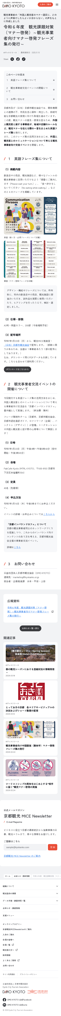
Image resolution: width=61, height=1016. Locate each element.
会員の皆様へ (8, 939)
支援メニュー (8, 915)
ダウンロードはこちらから (17, 369)
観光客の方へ (8, 950)
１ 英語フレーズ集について (21, 80)
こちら (17, 547)
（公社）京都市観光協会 (16, 345)
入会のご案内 (45, 4)
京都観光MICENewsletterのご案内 (17, 929)
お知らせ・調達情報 (22, 876)
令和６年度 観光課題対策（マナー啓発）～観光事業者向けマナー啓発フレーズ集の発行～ (28, 611)
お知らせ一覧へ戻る (30, 628)
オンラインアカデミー (12, 924)
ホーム (7, 876)
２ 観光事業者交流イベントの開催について (27, 89)
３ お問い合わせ (15, 99)
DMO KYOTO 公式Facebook (19, 999)
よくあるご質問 (9, 960)
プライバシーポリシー (28, 974)
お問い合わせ (8, 965)
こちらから (49, 514)
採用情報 (6, 955)
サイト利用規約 (9, 974)
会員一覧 (6, 944)
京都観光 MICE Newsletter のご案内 (22, 855)
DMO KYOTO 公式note (17, 1004)
